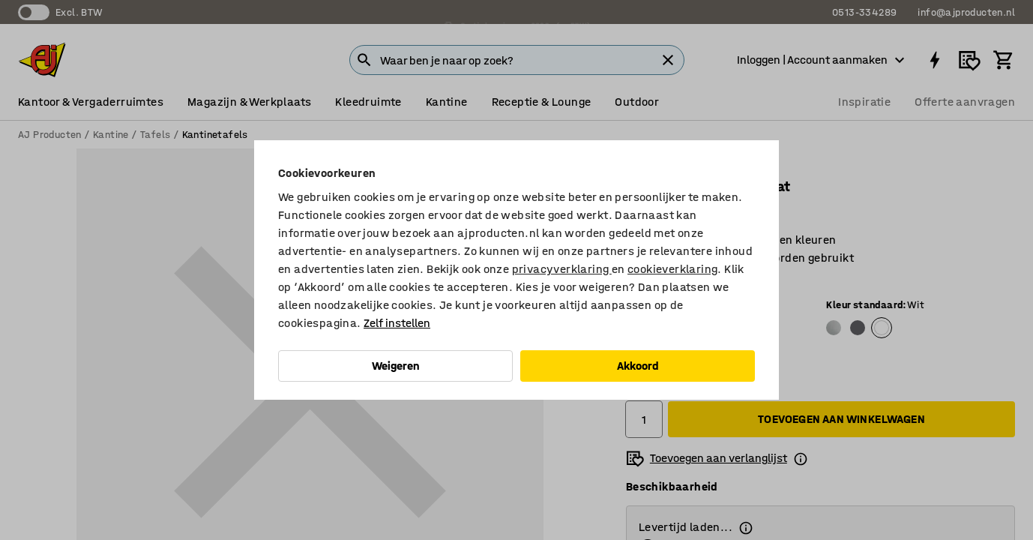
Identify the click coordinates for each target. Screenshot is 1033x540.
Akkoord (638, 365)
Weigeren (396, 365)
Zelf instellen (397, 323)
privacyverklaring (562, 269)
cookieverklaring (672, 269)
